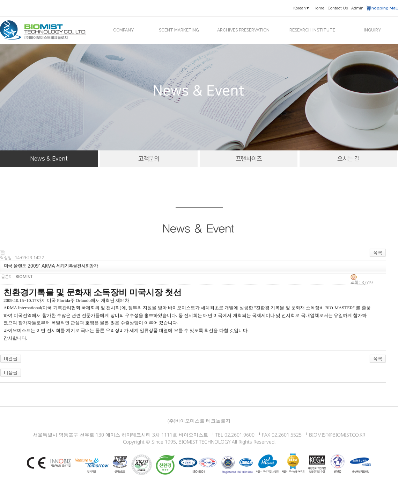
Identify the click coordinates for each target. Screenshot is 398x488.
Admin (357, 8)
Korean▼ (301, 8)
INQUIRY (372, 30)
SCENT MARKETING (179, 30)
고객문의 (148, 159)
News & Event (49, 159)
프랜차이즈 (249, 159)
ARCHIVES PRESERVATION (243, 30)
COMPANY (123, 30)
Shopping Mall (383, 8)
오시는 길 (348, 159)
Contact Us (338, 8)
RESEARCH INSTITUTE (312, 30)
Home (319, 8)
